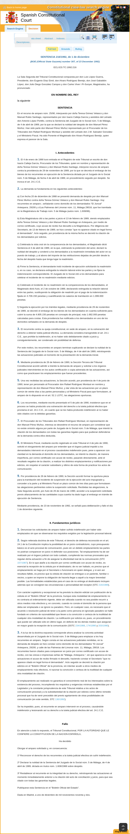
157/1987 (22, 562)
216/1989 (103, 585)
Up (123, 829)
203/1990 (103, 625)
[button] (52, 49)
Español (117, 7)
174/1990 (91, 625)
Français (124, 7)
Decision (33, 28)
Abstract (48, 38)
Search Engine (15, 28)
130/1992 (60, 699)
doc (88, 37)
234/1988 (80, 625)
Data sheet (35, 38)
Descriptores (23, 42)
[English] (121, 7)
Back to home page (17, 7)
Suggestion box (105, 37)
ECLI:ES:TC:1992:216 (65, 67)
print (94, 37)
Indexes (60, 38)
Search (83, 37)
